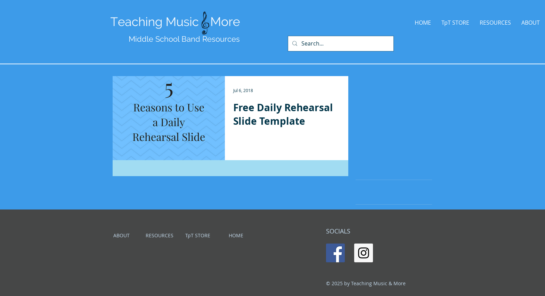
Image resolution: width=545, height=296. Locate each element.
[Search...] (340, 43)
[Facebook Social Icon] (335, 253)
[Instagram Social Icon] (363, 253)
